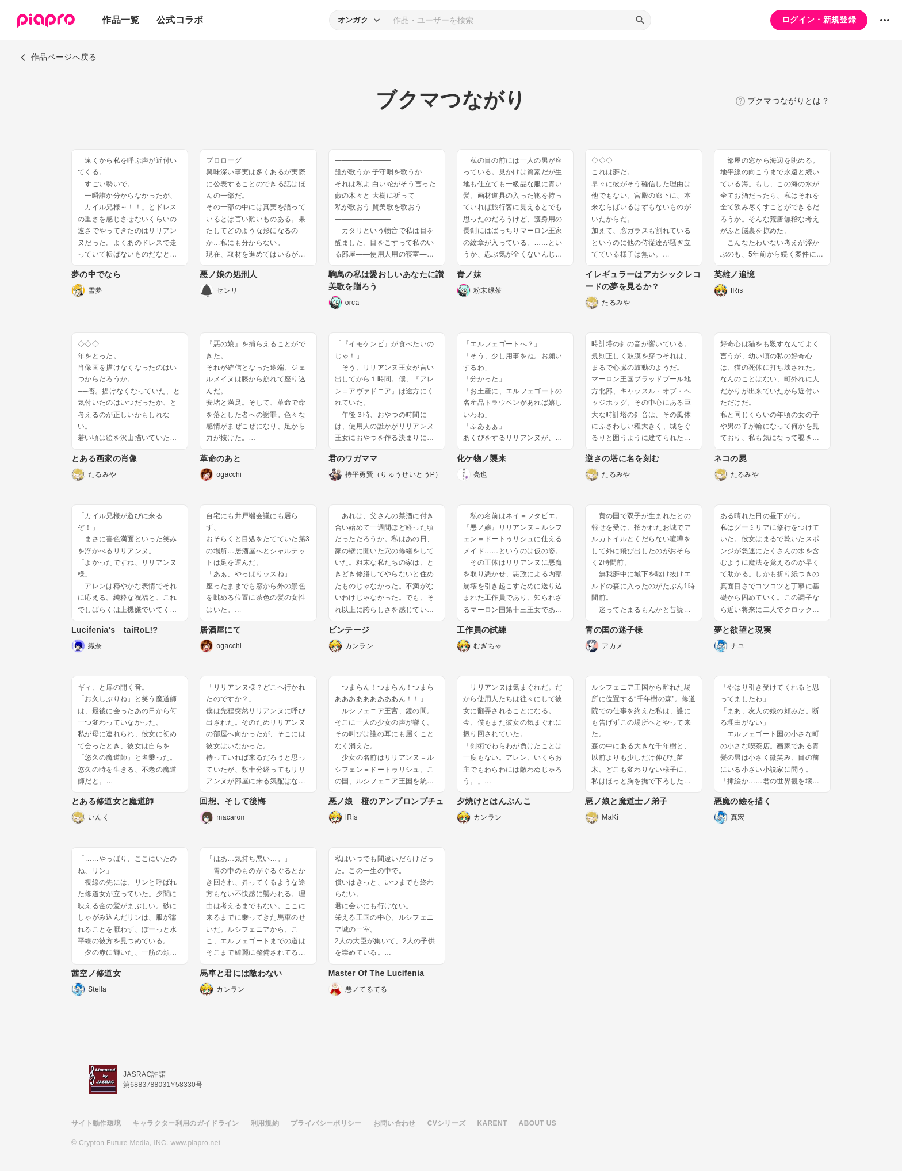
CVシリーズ (446, 1123)
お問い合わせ (394, 1123)
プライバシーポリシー (326, 1123)
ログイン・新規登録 (819, 19)
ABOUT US (537, 1123)
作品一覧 (120, 20)
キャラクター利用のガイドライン (185, 1123)
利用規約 (265, 1123)
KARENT (492, 1123)
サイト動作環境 (96, 1123)
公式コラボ (180, 20)
